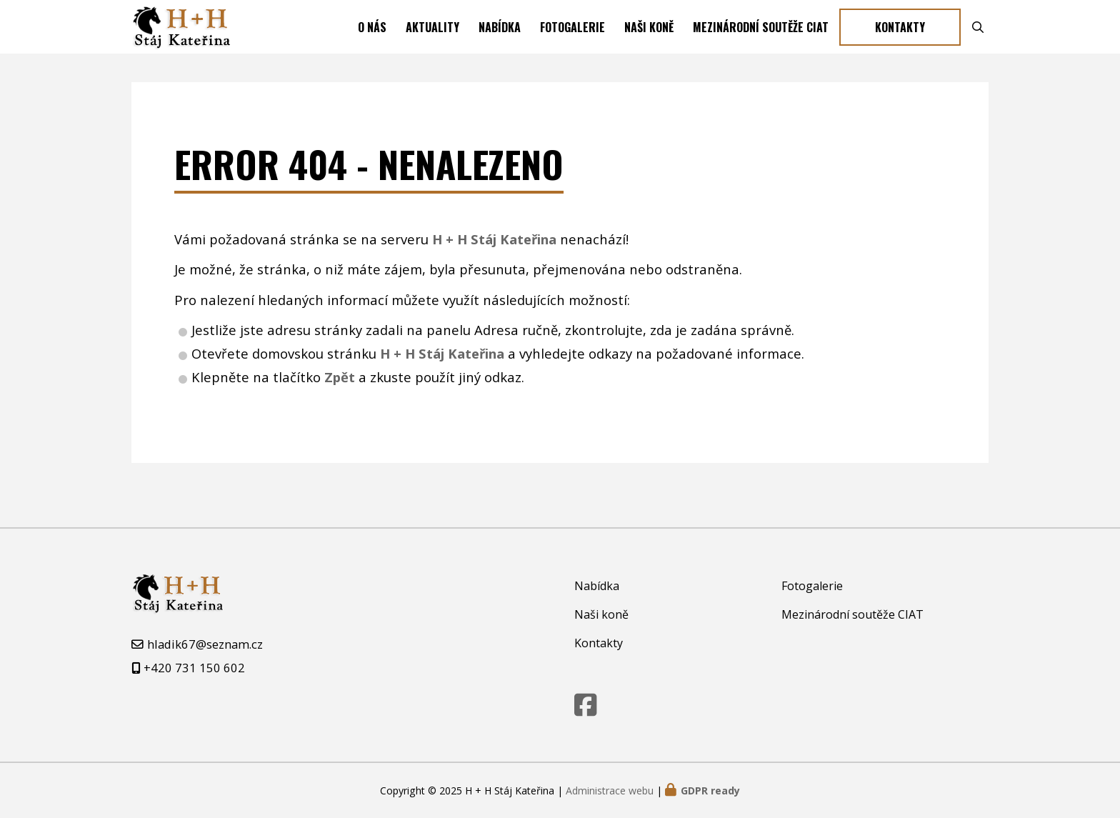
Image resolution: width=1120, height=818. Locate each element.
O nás (372, 45)
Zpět (339, 413)
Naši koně (649, 45)
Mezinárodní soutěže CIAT (761, 45)
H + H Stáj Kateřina (442, 389)
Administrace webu (610, 790)
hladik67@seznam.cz (205, 644)
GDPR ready (710, 790)
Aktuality (432, 45)
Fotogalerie (572, 45)
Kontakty (900, 45)
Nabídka (500, 45)
